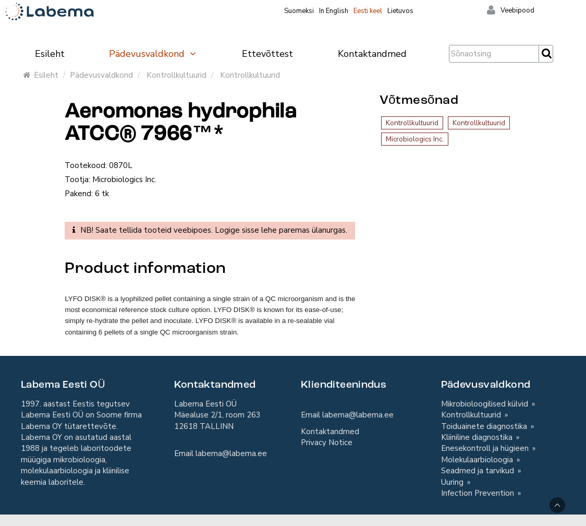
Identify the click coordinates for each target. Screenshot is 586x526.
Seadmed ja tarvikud (478, 470)
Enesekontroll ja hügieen (486, 448)
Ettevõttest (267, 53)
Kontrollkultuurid (176, 75)
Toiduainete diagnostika (485, 426)
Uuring (453, 482)
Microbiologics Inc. (415, 139)
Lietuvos (400, 11)
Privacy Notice (326, 442)
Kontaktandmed (372, 53)
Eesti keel (367, 11)
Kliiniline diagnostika (478, 437)
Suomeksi (299, 11)
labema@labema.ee (231, 453)
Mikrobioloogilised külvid (485, 404)
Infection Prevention (478, 493)
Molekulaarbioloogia (478, 460)
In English (333, 11)
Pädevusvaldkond (153, 53)
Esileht (50, 53)
